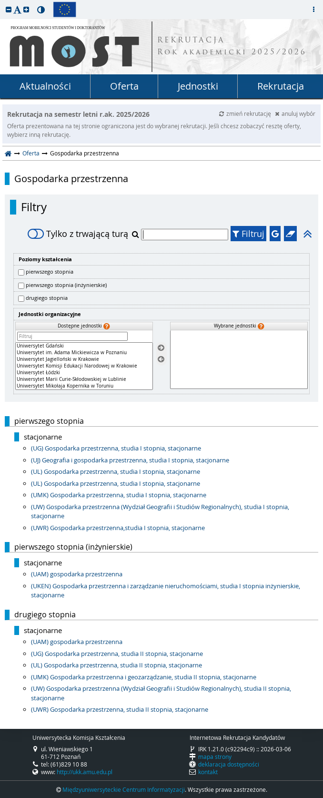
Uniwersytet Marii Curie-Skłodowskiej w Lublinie (84, 379)
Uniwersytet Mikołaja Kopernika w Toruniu (84, 386)
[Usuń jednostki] (161, 359)
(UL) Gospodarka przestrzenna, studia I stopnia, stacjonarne (115, 471)
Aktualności (45, 86)
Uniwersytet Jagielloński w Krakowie (84, 359)
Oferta (124, 86)
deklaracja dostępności (228, 764)
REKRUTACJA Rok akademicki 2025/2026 (232, 46)
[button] (8, 9)
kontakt (208, 772)
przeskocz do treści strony (2, 2)
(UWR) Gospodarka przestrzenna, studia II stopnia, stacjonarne (119, 709)
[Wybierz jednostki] (161, 347)
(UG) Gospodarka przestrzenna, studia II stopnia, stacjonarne (117, 653)
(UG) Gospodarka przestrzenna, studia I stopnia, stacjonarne (116, 448)
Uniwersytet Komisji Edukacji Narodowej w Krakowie (84, 366)
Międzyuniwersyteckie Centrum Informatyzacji (123, 789)
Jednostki (198, 86)
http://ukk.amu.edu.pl (84, 772)
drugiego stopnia (47, 297)
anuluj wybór (295, 113)
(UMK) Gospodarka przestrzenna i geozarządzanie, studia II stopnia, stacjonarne (143, 677)
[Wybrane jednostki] (239, 359)
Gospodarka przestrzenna (71, 179)
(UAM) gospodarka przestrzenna (76, 574)
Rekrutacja (280, 86)
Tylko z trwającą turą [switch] (78, 233)
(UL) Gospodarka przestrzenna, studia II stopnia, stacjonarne (116, 665)
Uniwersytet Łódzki (84, 372)
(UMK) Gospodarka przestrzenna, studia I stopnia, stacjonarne (118, 495)
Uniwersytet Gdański (84, 346)
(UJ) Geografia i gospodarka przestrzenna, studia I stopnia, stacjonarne (130, 460)
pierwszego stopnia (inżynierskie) (66, 284)
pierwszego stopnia (49, 271)
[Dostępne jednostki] (84, 366)
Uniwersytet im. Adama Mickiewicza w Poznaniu (84, 352)
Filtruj (248, 233)
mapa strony (215, 756)
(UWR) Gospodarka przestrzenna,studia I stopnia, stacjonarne (118, 527)
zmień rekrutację (246, 113)
